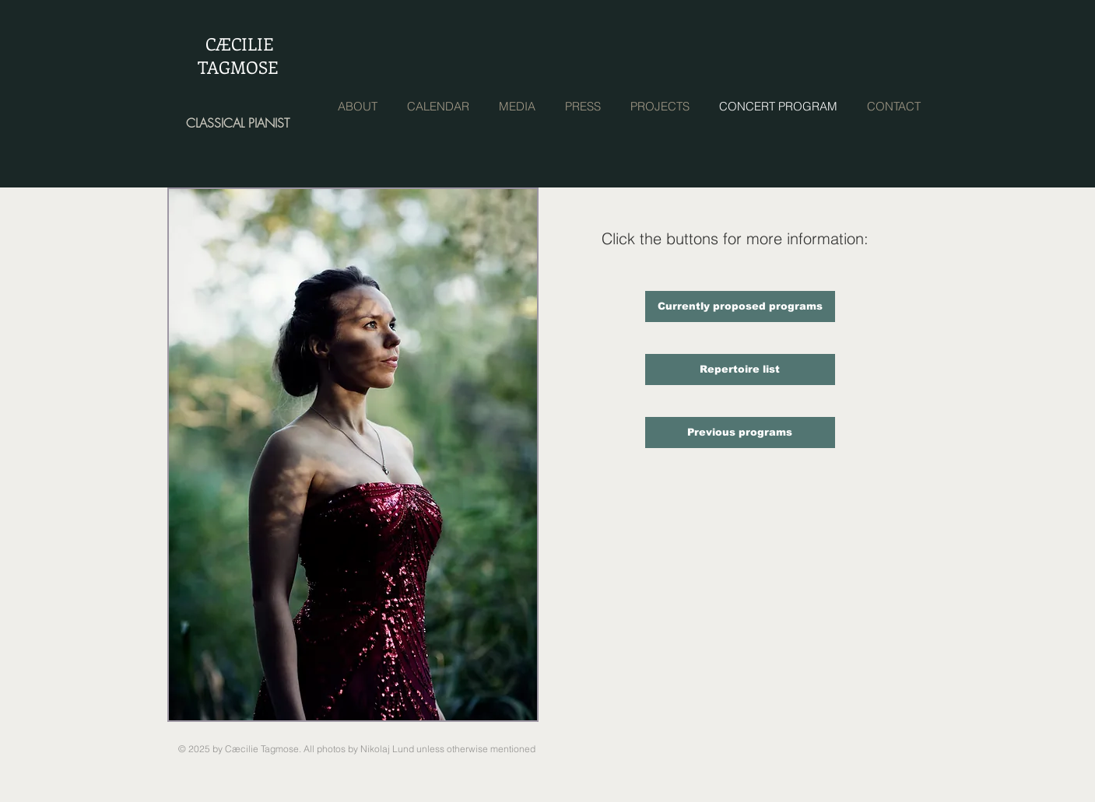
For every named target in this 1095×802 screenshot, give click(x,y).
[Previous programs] (740, 432)
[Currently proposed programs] (740, 306)
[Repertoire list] (740, 369)
